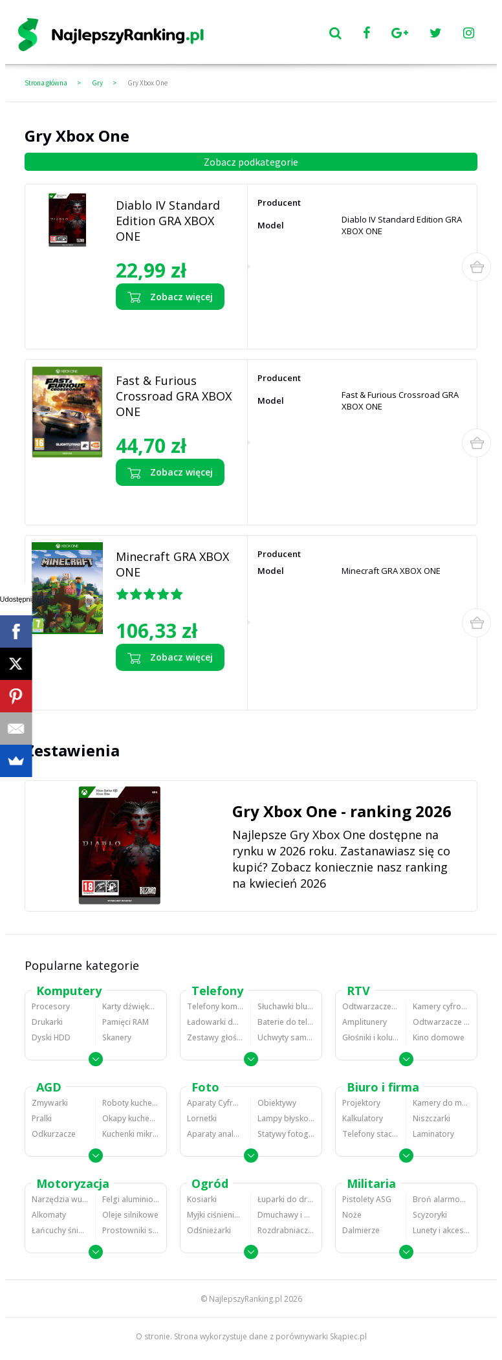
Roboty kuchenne (131, 1102)
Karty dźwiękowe (131, 1006)
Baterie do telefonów (286, 1021)
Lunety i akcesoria (441, 1230)
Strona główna (46, 82)
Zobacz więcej (170, 297)
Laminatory (433, 1133)
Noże (352, 1214)
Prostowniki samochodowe (131, 1230)
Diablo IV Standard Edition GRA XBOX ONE (168, 220)
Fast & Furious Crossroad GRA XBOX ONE (174, 396)
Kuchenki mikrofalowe (131, 1133)
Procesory (51, 1006)
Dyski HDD (51, 1037)
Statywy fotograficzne (286, 1133)
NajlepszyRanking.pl (245, 1298)
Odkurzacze (54, 1133)
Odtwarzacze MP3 (370, 1006)
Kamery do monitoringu (441, 1102)
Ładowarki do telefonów (215, 1021)
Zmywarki (50, 1102)
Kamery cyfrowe (441, 1006)
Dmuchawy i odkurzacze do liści (286, 1214)
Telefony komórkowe (215, 1006)
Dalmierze (361, 1230)
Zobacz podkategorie (251, 161)
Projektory (361, 1102)
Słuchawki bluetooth (286, 1006)
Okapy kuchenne (131, 1118)
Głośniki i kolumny (370, 1037)
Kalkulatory (362, 1118)
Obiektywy (276, 1102)
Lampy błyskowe (286, 1118)
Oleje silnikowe (130, 1214)
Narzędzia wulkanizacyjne (60, 1199)
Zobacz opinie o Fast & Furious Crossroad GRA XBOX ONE (171, 502)
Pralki (42, 1118)
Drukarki (47, 1021)
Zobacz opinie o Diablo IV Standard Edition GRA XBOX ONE (172, 326)
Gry (97, 82)
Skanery (116, 1037)
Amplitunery (364, 1021)
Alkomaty (49, 1214)
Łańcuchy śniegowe (60, 1230)
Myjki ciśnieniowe (215, 1214)
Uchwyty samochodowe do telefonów (286, 1037)
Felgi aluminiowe (131, 1199)
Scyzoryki (430, 1214)
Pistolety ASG (366, 1199)
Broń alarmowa (441, 1199)
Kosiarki (202, 1199)
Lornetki (202, 1118)
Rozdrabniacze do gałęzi (286, 1230)
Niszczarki (431, 1118)
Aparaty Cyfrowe (215, 1102)
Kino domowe (438, 1037)
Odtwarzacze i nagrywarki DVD (441, 1021)
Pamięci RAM (125, 1021)
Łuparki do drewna (286, 1199)
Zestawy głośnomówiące (215, 1037)
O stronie (153, 1336)
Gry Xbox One (147, 82)
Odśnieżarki (209, 1230)
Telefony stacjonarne (370, 1133)
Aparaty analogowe (215, 1133)
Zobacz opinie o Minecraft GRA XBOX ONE (170, 687)
